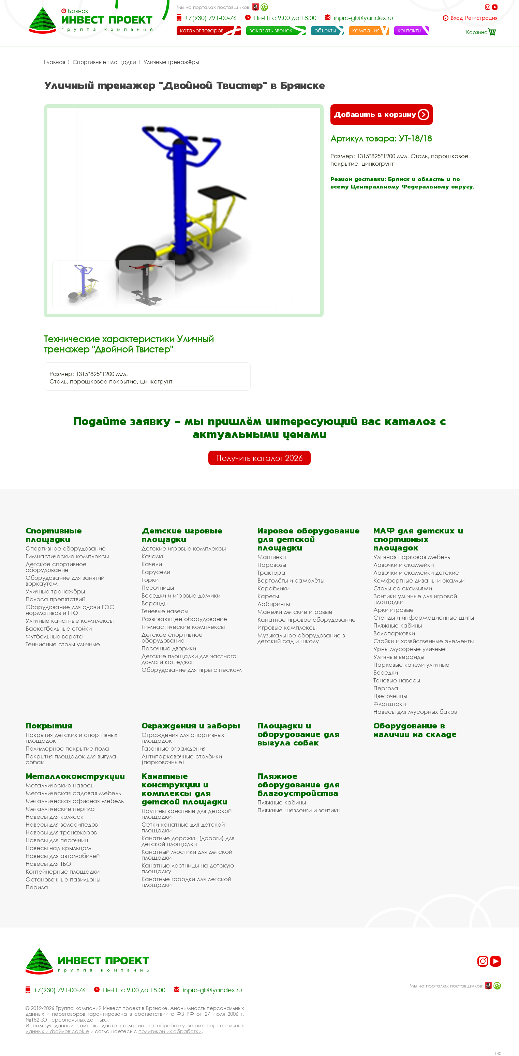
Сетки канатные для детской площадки (183, 827)
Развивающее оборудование (184, 619)
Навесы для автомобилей (63, 856)
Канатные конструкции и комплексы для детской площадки (184, 789)
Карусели (156, 572)
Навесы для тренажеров (61, 832)
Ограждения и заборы (191, 725)
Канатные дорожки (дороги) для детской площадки (188, 841)
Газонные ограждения (174, 748)
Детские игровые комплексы (184, 548)
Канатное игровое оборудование (306, 619)
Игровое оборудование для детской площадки (308, 539)
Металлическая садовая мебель (73, 793)
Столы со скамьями (402, 588)
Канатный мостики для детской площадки (187, 854)
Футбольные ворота (54, 636)
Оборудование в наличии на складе (415, 729)
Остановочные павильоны (63, 879)
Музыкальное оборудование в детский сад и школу (301, 638)
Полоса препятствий (55, 599)
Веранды (154, 603)
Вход (457, 18)
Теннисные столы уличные (63, 644)
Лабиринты (273, 604)
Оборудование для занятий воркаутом (65, 580)
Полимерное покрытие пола (67, 748)
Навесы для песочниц (57, 840)
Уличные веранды (398, 657)
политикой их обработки (170, 1031)
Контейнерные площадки (63, 871)
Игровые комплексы (286, 627)
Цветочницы (390, 696)
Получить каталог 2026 (259, 458)
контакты (409, 30)
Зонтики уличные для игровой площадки (415, 599)
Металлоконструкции (75, 776)
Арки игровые (393, 610)
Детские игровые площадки (182, 534)
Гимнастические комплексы (67, 556)
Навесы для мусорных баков (415, 711)
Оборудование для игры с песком (192, 670)
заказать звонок (271, 30)
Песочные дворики (169, 648)
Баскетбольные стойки (59, 628)
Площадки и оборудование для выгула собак (298, 734)
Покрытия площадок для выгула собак (71, 759)
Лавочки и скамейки (403, 565)
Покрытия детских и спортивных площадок (71, 737)
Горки (150, 580)
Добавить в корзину (381, 114)
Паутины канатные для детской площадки (187, 813)
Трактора (271, 572)
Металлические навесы (60, 785)
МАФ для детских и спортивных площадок (418, 539)
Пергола (385, 688)
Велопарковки (394, 633)
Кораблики (273, 588)
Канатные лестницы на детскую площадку (188, 868)
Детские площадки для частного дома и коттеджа (189, 659)
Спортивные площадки (104, 62)
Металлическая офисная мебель (75, 801)
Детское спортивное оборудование (56, 567)
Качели (152, 564)
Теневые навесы (165, 611)
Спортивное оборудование (66, 548)
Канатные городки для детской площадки (186, 882)
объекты (325, 30)
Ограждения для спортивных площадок (183, 737)
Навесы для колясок (55, 816)
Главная (54, 62)
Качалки (153, 556)
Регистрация (481, 18)
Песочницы (158, 587)
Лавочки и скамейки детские (416, 572)
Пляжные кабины (397, 625)
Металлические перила (60, 809)
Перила (37, 887)
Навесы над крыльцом (58, 848)
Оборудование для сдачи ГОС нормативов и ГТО (70, 610)
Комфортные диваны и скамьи (418, 580)
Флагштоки (389, 704)
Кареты (268, 596)
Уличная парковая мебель (411, 557)
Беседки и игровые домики (181, 595)
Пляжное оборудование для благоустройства (298, 784)
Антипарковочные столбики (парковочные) (182, 759)
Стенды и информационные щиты (423, 617)
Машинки (271, 557)
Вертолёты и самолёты (290, 580)
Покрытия (49, 725)
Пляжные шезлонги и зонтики (298, 810)
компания (366, 30)
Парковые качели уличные (411, 664)
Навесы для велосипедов (62, 824)
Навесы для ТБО (48, 863)
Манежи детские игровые (294, 612)
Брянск (78, 10)
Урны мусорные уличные (409, 649)
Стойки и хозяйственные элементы (423, 641)
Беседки (385, 672)
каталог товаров (201, 30)
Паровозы (271, 565)
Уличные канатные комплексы (70, 620)
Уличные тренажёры (171, 62)
